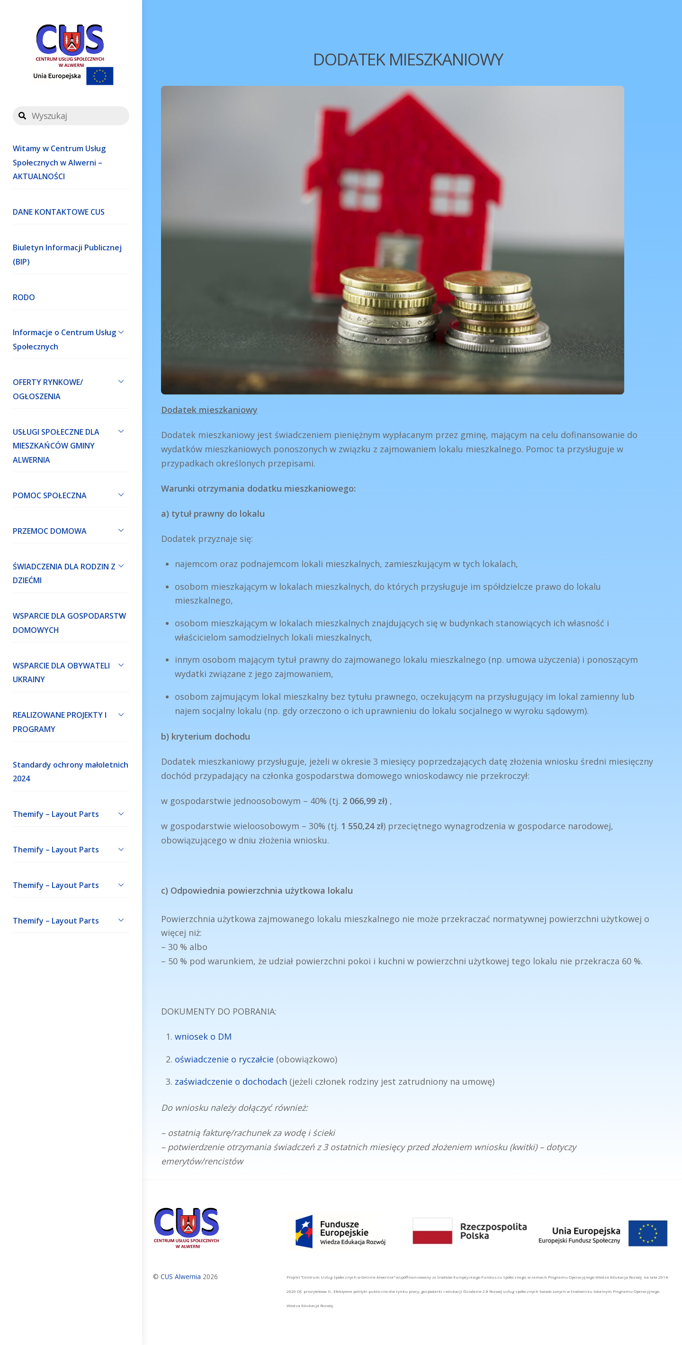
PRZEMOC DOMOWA (71, 530)
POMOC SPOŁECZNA (71, 494)
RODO (24, 297)
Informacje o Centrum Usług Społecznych (71, 337)
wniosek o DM (203, 1036)
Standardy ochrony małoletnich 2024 (70, 771)
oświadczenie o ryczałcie (224, 1059)
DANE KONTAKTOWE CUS (59, 212)
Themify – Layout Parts (71, 813)
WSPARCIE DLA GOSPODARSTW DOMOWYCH (71, 621)
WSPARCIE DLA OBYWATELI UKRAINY (71, 670)
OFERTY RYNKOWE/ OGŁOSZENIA (71, 387)
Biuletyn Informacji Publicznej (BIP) (67, 254)
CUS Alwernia (181, 1276)
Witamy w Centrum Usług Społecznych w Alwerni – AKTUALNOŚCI (59, 162)
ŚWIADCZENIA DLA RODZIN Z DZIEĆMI (71, 571)
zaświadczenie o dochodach (231, 1081)
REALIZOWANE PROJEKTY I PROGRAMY (71, 720)
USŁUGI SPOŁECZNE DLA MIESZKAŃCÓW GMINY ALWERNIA (71, 443)
